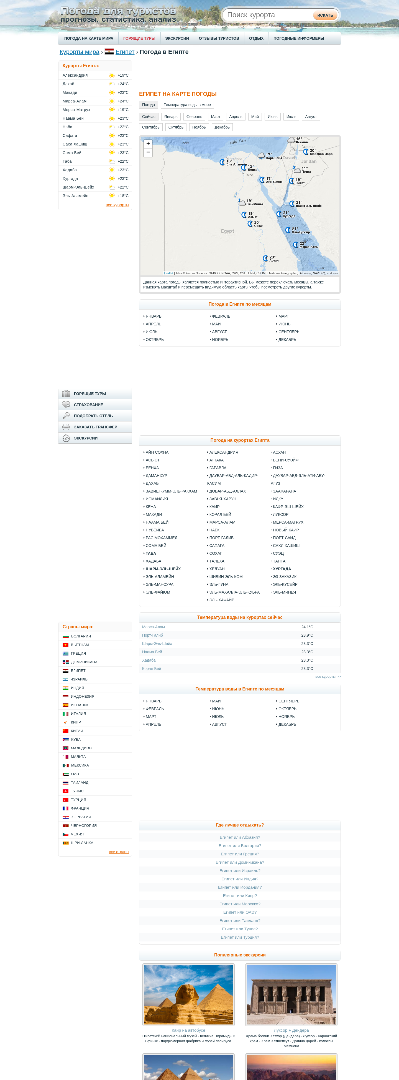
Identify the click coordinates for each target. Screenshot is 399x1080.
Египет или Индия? (239, 878)
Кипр (76, 722)
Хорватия (81, 817)
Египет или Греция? (240, 854)
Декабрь (287, 339)
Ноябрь (220, 339)
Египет (125, 51)
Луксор (280, 514)
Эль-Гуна (219, 584)
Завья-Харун (222, 499)
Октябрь (155, 339)
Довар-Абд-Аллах (227, 491)
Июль (151, 332)
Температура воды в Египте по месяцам (240, 689)
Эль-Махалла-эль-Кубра (234, 592)
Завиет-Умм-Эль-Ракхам (171, 491)
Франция (80, 808)
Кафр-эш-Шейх (288, 506)
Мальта (78, 757)
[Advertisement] (240, 73)
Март (283, 316)
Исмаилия (157, 499)
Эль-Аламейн (160, 576)
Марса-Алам (222, 522)
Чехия (77, 834)
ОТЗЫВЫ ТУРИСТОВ (219, 38)
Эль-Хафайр (221, 600)
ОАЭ (75, 774)
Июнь (284, 324)
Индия (77, 688)
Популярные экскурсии (240, 955)
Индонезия (82, 696)
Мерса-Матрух (288, 522)
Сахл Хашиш (286, 545)
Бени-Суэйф (285, 460)
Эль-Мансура (159, 584)
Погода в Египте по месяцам (240, 304)
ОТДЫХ (256, 38)
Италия (78, 714)
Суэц (278, 553)
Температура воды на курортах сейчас (240, 617)
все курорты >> (328, 676)
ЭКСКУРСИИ (177, 38)
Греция (78, 653)
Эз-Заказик (284, 576)
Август (219, 332)
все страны (119, 852)
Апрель (153, 324)
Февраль (221, 316)
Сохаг (215, 553)
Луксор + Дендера (291, 1030)
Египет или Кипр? (240, 895)
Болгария (81, 636)
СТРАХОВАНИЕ (88, 405)
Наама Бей (157, 522)
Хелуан (217, 569)
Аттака (216, 460)
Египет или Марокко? (239, 903)
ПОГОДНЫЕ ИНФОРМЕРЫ (298, 38)
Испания (80, 705)
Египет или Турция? (240, 937)
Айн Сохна (157, 452)
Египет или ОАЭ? (240, 912)
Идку (278, 499)
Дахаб (152, 483)
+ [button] (148, 144)
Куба (76, 739)
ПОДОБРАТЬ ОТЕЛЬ (93, 416)
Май (216, 324)
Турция (78, 800)
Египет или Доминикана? (240, 862)
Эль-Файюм (158, 592)
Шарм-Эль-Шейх (163, 569)
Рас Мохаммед (161, 538)
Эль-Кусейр (285, 584)
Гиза (278, 468)
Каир (214, 506)
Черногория (84, 825)
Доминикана (84, 662)
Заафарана (284, 491)
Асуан (279, 452)
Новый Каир (286, 530)
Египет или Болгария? (240, 845)
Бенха (152, 468)
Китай (77, 731)
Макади (154, 514)
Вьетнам (80, 645)
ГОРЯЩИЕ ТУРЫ (139, 38)
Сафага (216, 545)
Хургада (282, 569)
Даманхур (156, 475)
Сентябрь (289, 332)
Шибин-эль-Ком (226, 576)
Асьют (153, 460)
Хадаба (153, 561)
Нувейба (155, 530)
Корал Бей (220, 514)
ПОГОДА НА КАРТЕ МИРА (88, 38)
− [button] (148, 153)
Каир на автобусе (188, 1030)
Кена (151, 506)
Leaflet (168, 273)
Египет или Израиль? (239, 870)
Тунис (77, 791)
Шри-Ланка (82, 843)
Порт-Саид (284, 538)
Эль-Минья (284, 592)
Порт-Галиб (221, 538)
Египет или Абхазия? (240, 837)
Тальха (216, 561)
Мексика (80, 765)
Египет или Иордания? (240, 887)
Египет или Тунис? (240, 928)
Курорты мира (79, 51)
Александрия (223, 452)
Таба (151, 553)
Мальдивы (81, 748)
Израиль (79, 679)
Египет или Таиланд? (239, 920)
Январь (154, 316)
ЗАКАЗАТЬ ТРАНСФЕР (95, 427)
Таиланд (79, 782)
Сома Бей (156, 545)
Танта (279, 561)
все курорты (117, 204)
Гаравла (217, 468)
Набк (214, 530)
